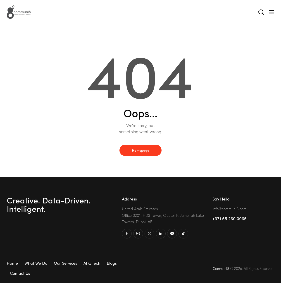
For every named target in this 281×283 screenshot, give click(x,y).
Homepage (140, 150)
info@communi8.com (229, 208)
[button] (271, 12)
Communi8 (221, 268)
